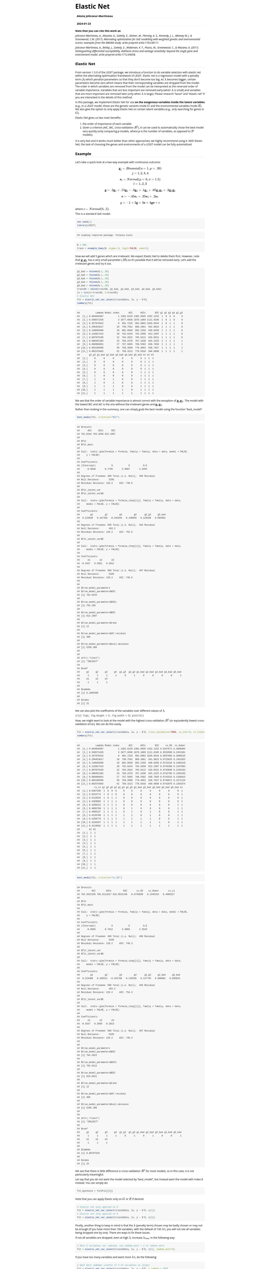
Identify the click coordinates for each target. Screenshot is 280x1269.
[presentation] (83, 79)
